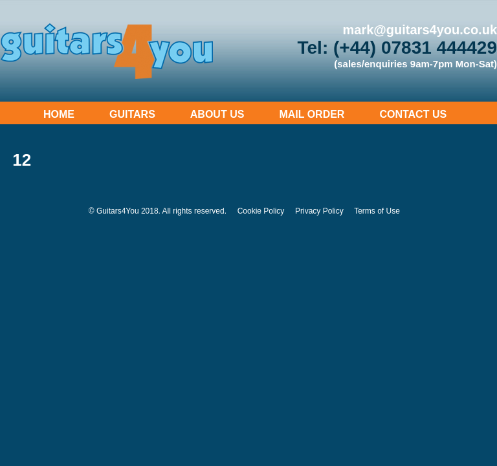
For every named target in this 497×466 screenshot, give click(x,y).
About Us (217, 114)
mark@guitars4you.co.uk (420, 30)
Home (58, 114)
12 (21, 160)
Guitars (132, 114)
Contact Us (413, 114)
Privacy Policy (319, 211)
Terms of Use (377, 211)
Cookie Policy (261, 211)
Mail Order (311, 114)
